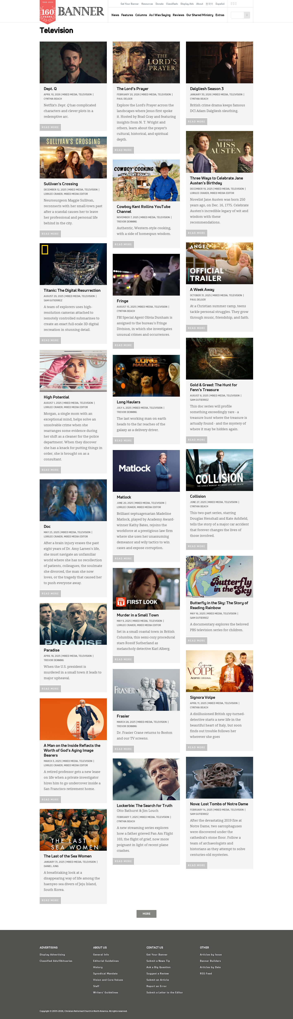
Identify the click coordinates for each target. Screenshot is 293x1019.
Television (85, 95)
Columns (141, 15)
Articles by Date (210, 967)
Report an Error (156, 986)
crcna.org (248, 4)
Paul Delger (124, 99)
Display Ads (187, 4)
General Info (101, 955)
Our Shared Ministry (199, 15)
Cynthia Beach (53, 99)
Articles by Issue (211, 955)
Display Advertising (52, 955)
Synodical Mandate (105, 974)
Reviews (178, 15)
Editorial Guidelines (106, 961)
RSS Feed (206, 974)
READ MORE (50, 127)
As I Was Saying (160, 15)
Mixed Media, (70, 95)
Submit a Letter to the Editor (164, 992)
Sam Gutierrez (53, 300)
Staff (96, 986)
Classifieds (172, 4)
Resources (147, 4)
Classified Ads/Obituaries (56, 961)
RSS (236, 4)
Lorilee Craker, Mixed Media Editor (212, 193)
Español (220, 4)
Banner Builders (210, 961)
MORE (146, 913)
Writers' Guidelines (105, 992)
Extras (219, 15)
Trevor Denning (127, 222)
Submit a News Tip (158, 961)
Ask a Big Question (158, 967)
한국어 (209, 4)
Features (127, 15)
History (98, 967)
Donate (159, 4)
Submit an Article (157, 980)
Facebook (231, 4)
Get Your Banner (130, 4)
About (199, 4)
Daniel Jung (51, 866)
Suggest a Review (157, 974)
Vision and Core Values (108, 980)
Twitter (234, 4)
